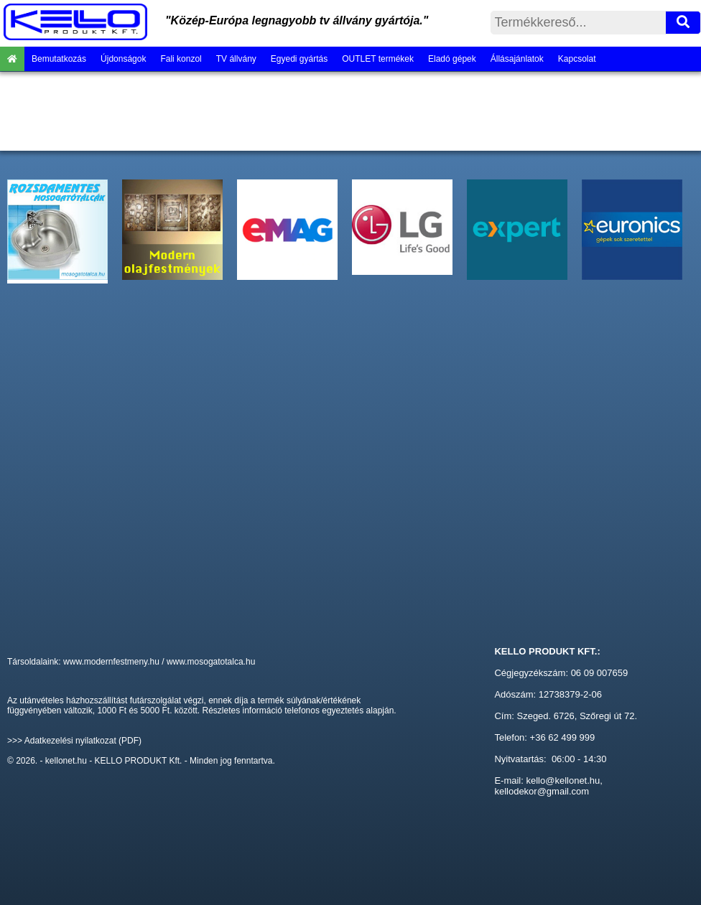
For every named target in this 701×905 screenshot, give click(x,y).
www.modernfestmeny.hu (111, 662)
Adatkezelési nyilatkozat (70, 741)
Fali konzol (180, 59)
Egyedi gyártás (299, 59)
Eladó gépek (452, 59)
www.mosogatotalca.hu (211, 662)
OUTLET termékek (378, 59)
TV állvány (236, 59)
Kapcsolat (577, 59)
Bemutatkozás (59, 59)
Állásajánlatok (517, 59)
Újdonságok (123, 59)
